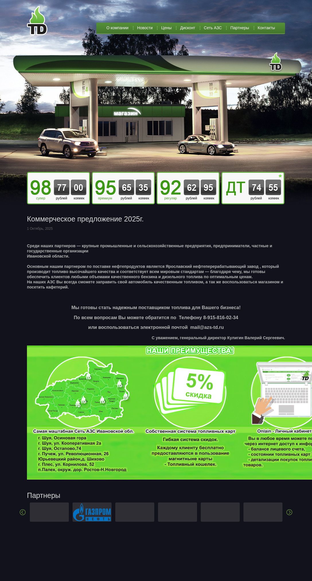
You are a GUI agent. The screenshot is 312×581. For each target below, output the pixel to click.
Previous (23, 512)
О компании (117, 27)
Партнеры (239, 27)
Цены (166, 27)
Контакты (266, 27)
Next (289, 512)
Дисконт (187, 27)
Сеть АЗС (213, 27)
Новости (145, 27)
